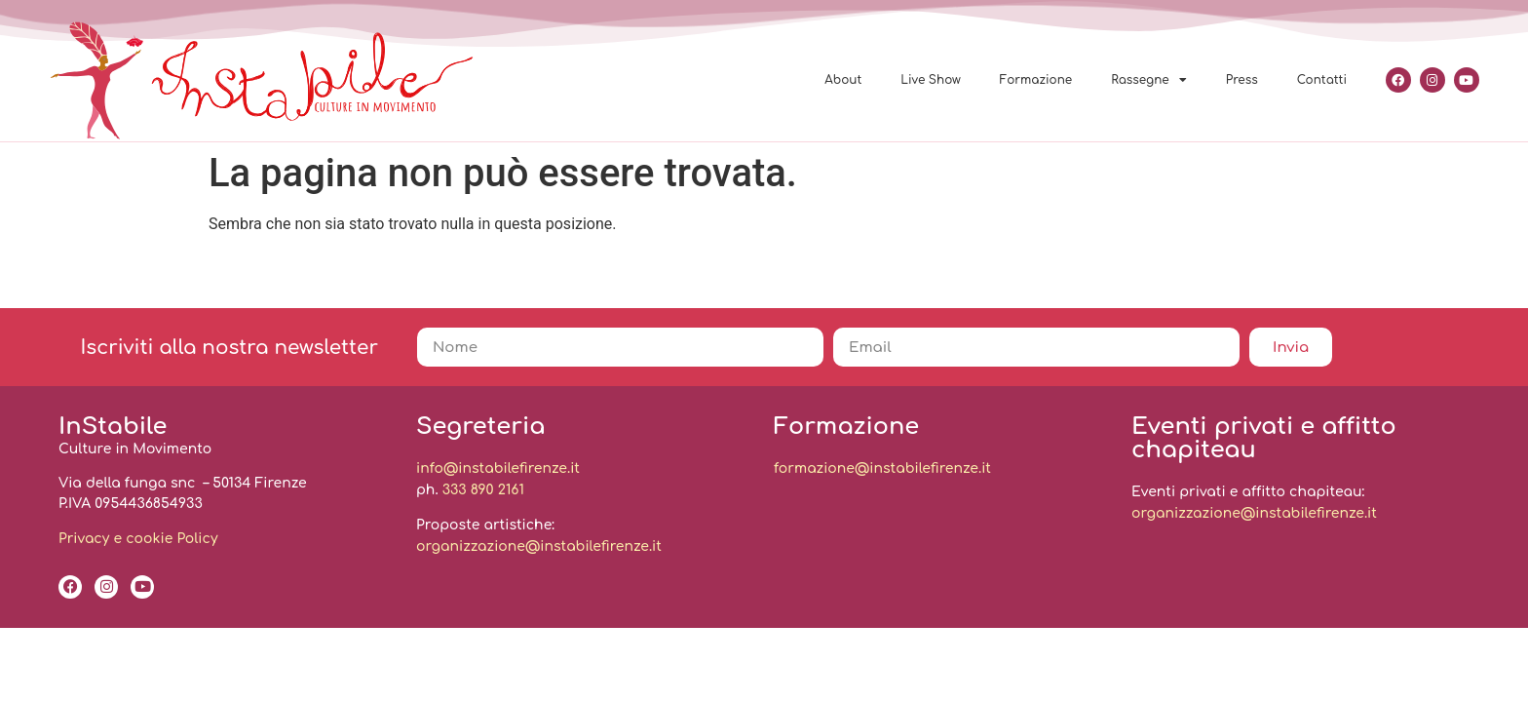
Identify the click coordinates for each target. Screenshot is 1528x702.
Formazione (1036, 80)
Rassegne (1149, 80)
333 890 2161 (483, 490)
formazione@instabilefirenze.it (882, 468)
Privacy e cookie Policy (137, 538)
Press (1242, 80)
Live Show (930, 80)
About (842, 80)
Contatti (1322, 80)
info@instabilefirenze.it (498, 468)
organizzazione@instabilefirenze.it (539, 546)
